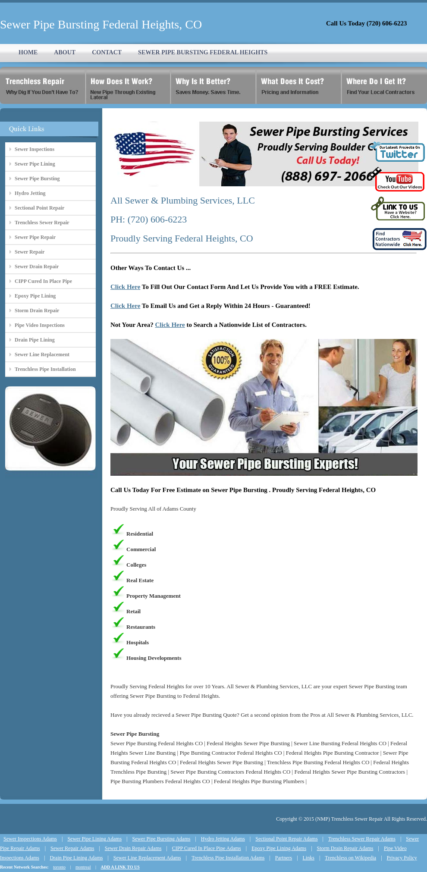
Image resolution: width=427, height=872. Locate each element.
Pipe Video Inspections (40, 325)
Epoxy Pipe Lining (35, 296)
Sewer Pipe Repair (35, 237)
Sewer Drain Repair (37, 266)
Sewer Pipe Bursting (37, 179)
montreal (83, 867)
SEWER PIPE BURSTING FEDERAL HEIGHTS (202, 52)
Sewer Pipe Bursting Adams (161, 839)
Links (308, 858)
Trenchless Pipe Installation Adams (228, 858)
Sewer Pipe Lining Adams (94, 839)
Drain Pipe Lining (35, 340)
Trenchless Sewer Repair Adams (362, 839)
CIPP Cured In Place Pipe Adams (206, 848)
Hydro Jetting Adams (223, 839)
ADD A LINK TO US (120, 867)
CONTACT (107, 52)
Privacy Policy (402, 858)
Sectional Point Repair (39, 208)
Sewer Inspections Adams (30, 839)
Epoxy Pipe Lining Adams (278, 848)
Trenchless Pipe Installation (45, 369)
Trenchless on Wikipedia (350, 858)
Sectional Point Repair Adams (286, 839)
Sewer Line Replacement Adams (147, 858)
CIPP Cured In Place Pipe (43, 281)
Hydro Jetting (30, 193)
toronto (59, 867)
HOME (28, 52)
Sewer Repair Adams (72, 848)
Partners (283, 858)
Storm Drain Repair (37, 310)
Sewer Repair (29, 252)
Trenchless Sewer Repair (42, 223)
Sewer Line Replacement (42, 354)
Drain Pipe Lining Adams (76, 858)
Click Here (125, 286)
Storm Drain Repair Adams (345, 848)
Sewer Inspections (34, 149)
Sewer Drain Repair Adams (133, 848)
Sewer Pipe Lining (35, 164)
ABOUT (64, 52)
